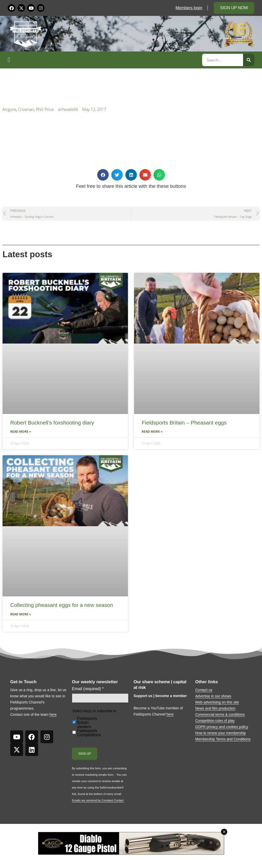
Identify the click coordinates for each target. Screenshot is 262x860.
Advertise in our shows (213, 696)
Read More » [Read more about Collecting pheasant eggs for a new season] (20, 614)
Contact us (203, 690)
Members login (189, 8)
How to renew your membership (220, 733)
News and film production (215, 708)
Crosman (26, 109)
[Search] (248, 60)
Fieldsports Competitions (89, 733)
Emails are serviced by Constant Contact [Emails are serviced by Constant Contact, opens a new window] (98, 800)
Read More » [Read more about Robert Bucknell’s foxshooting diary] (20, 431)
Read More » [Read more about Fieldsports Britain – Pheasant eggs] (152, 431)
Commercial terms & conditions (220, 714)
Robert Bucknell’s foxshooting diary (52, 423)
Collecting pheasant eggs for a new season (61, 605)
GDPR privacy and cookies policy (221, 727)
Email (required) (88, 689)
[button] (104, 59)
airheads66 (68, 109)
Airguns (9, 109)
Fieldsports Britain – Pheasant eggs (184, 423)
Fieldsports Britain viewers (87, 723)
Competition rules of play (215, 721)
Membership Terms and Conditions (222, 739)
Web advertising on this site (217, 702)
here (53, 714)
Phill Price (45, 109)
